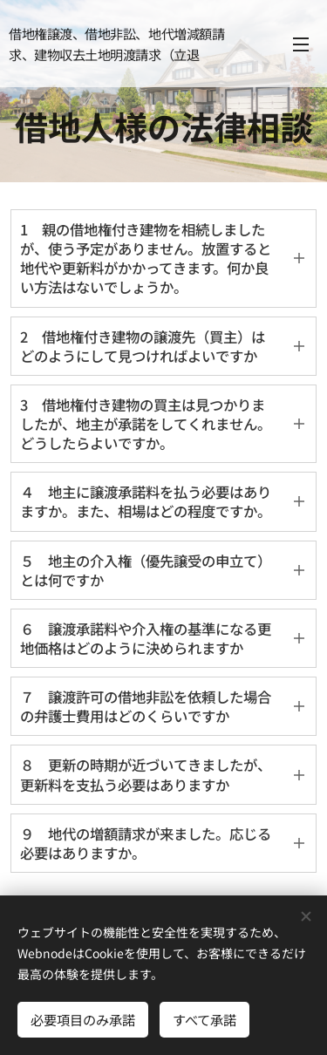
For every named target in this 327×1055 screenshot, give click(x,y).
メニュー (301, 44)
